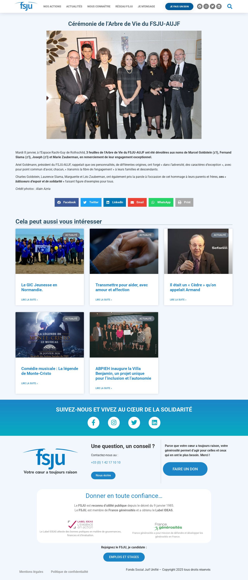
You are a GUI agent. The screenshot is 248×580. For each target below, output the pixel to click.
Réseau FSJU (125, 6)
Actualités (75, 6)
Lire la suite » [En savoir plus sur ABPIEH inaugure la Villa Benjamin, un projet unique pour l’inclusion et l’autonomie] (104, 388)
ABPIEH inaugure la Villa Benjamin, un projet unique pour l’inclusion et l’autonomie (123, 373)
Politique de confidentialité (69, 573)
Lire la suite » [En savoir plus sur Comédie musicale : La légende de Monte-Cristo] (29, 383)
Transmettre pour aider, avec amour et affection (122, 287)
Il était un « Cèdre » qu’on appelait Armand (193, 287)
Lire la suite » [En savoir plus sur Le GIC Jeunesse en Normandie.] (29, 299)
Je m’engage (147, 6)
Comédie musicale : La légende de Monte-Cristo (49, 371)
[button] (230, 6)
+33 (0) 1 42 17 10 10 (106, 464)
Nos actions (53, 6)
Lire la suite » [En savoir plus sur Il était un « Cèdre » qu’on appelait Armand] (178, 299)
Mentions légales (31, 573)
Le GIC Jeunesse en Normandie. (39, 287)
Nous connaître (99, 6)
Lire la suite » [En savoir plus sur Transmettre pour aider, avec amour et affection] (104, 299)
